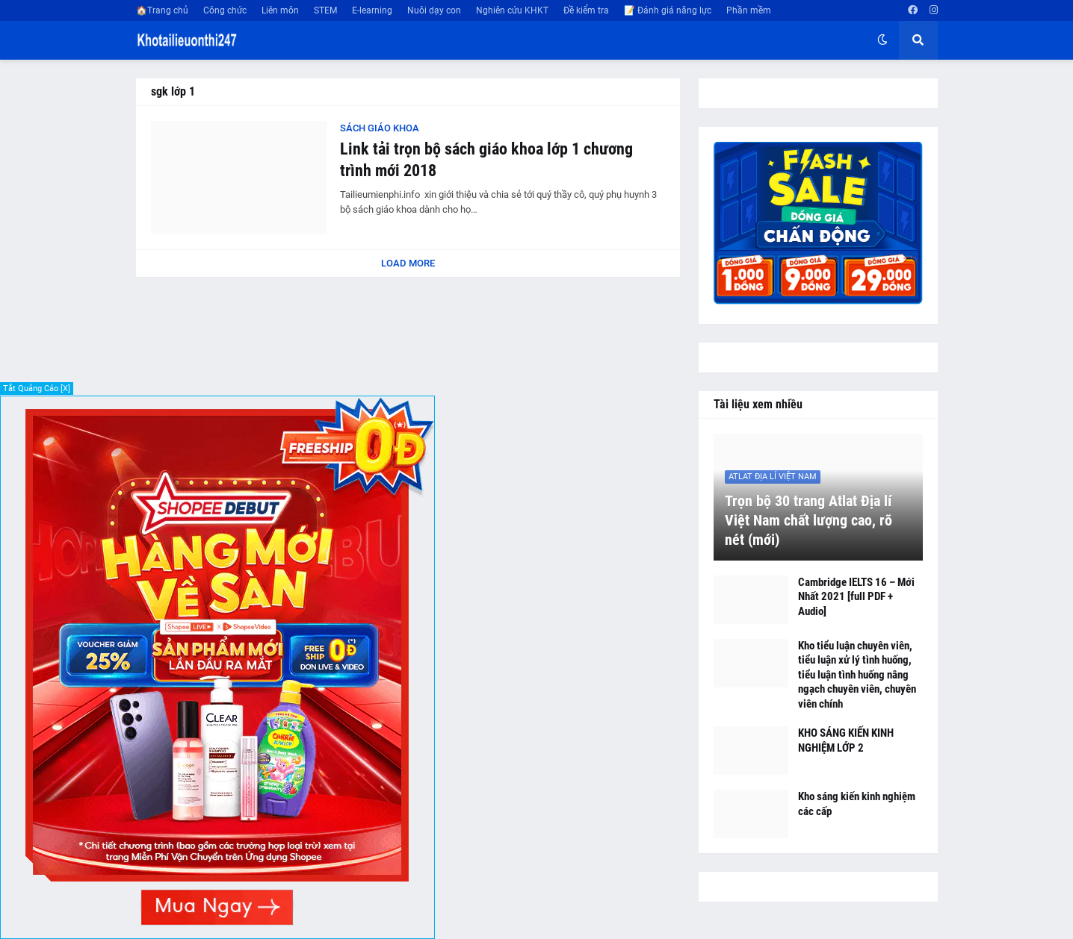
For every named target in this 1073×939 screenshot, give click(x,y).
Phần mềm (748, 10)
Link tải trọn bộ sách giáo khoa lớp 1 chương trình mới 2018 (486, 160)
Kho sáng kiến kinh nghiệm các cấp (856, 804)
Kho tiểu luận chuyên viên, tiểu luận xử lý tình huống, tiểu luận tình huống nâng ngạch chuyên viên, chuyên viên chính (857, 675)
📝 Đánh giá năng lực (667, 10)
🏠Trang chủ (162, 10)
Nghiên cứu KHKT (512, 10)
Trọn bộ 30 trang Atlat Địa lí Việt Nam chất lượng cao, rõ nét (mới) (808, 520)
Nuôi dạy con (434, 10)
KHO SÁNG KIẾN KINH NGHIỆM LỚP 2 (846, 740)
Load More (408, 263)
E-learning (372, 10)
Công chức (225, 10)
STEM (325, 10)
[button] (882, 40)
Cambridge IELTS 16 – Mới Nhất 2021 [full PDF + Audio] (856, 596)
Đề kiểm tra (586, 10)
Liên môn (280, 10)
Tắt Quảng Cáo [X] (36, 388)
